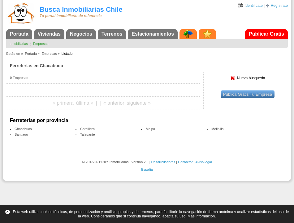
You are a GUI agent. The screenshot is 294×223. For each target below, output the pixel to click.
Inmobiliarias (18, 44)
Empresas (41, 44)
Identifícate (253, 5)
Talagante (87, 134)
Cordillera (87, 129)
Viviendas (49, 34)
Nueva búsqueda (251, 78)
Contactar (185, 162)
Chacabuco (23, 129)
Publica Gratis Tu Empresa (247, 94)
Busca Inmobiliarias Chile (81, 9)
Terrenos (112, 34)
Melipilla (217, 129)
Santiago (21, 134)
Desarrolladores (163, 162)
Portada (19, 34)
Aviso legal (203, 162)
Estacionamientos (153, 34)
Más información (201, 216)
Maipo (150, 129)
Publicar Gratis (266, 34)
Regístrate (279, 5)
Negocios (81, 34)
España (147, 169)
